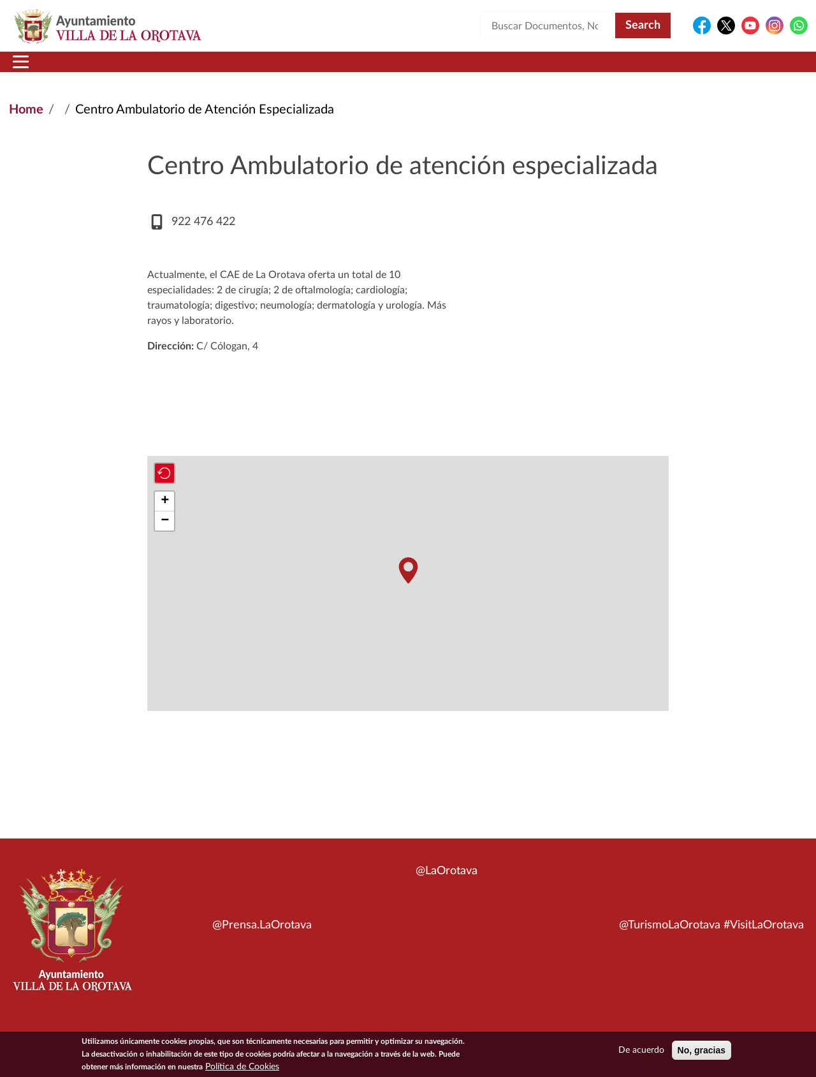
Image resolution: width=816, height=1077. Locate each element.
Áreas (307, 69)
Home (26, 125)
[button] (408, 586)
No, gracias (701, 1050)
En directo (638, 69)
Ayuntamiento (213, 69)
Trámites (474, 69)
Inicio (33, 69)
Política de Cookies (242, 1066)
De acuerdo (641, 1050)
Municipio (107, 69)
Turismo (721, 69)
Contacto (557, 69)
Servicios (386, 69)
